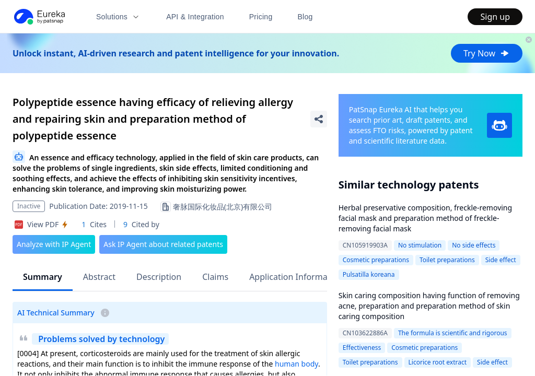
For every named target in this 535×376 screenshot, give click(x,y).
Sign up (495, 16)
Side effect (500, 259)
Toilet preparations (447, 259)
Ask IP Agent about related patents (163, 244)
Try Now (486, 53)
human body (296, 364)
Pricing (261, 17)
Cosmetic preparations (376, 259)
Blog (305, 17)
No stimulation (419, 245)
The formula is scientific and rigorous (452, 332)
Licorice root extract (438, 362)
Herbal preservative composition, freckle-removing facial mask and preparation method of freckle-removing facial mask (425, 218)
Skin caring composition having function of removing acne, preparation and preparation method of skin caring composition (429, 305)
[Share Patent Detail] (318, 119)
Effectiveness (362, 347)
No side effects (473, 245)
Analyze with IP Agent (54, 244)
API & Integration (195, 17)
